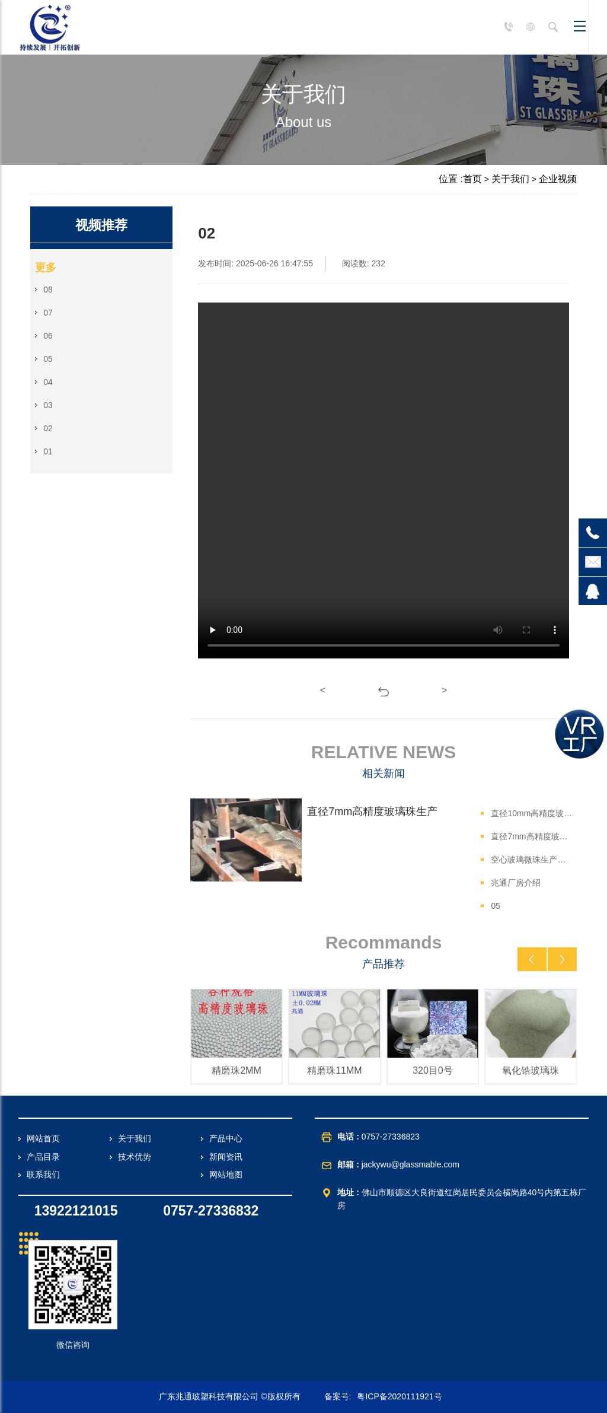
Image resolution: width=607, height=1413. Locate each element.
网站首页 (43, 1138)
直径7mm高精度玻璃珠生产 (532, 836)
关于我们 (510, 179)
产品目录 (43, 1156)
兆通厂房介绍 (516, 882)
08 (48, 289)
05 (48, 359)
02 (48, 428)
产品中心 (225, 1138)
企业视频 (558, 179)
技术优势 (134, 1156)
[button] (532, 959)
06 (48, 335)
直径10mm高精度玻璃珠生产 (532, 813)
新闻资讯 (225, 1156)
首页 (472, 179)
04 (48, 382)
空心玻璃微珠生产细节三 (532, 859)
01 (48, 451)
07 (48, 312)
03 (48, 405)
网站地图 (225, 1174)
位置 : (451, 179)
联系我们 (43, 1174)
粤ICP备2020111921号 (399, 1396)
